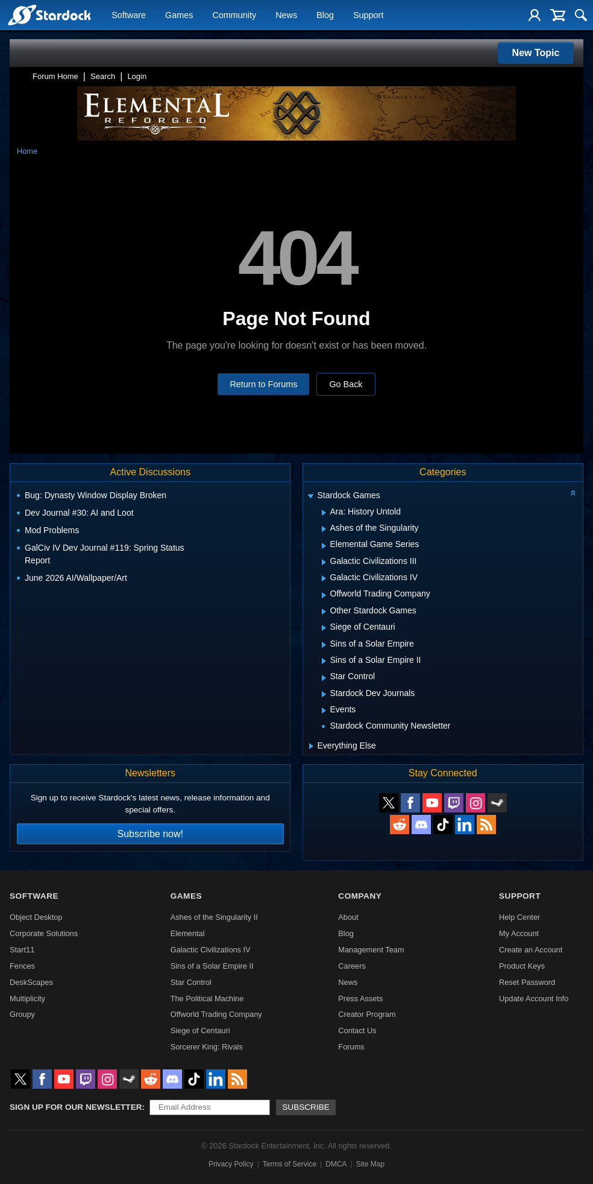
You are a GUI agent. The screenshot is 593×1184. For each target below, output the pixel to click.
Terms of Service (289, 1164)
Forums (351, 1046)
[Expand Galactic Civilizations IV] (324, 578)
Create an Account (530, 949)
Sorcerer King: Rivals (207, 1046)
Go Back (345, 384)
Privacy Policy (231, 1164)
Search (102, 76)
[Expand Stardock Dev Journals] (324, 694)
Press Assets (360, 998)
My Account (519, 933)
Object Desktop (36, 917)
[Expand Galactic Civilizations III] (324, 562)
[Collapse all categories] (573, 493)
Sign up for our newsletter (76, 1107)
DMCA (336, 1164)
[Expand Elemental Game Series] (324, 546)
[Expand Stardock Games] (310, 497)
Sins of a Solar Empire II (212, 965)
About (348, 917)
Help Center (519, 917)
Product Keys (522, 965)
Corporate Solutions (44, 933)
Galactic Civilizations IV (211, 949)
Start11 (22, 949)
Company (359, 896)
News (286, 16)
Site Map (370, 1164)
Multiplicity (27, 998)
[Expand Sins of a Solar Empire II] (324, 661)
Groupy (22, 1014)
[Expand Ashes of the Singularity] (324, 529)
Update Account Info (533, 998)
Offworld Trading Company (216, 1014)
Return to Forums (263, 384)
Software (128, 16)
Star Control (191, 982)
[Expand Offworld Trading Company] (324, 595)
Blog (325, 16)
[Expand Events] (324, 711)
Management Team (371, 949)
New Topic (536, 53)
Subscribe (306, 1107)
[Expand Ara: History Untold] (324, 513)
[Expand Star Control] (324, 678)
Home (27, 151)
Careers (352, 965)
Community (234, 16)
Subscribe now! (150, 834)
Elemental (188, 933)
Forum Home (55, 76)
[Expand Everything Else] (311, 746)
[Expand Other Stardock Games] (324, 612)
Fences (22, 965)
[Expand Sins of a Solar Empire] (324, 645)
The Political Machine (207, 998)
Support (368, 16)
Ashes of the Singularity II (214, 917)
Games (179, 16)
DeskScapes (31, 982)
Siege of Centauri (200, 1030)
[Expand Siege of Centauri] (324, 628)
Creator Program (366, 1014)
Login (136, 76)
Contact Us (357, 1030)
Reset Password (527, 982)
